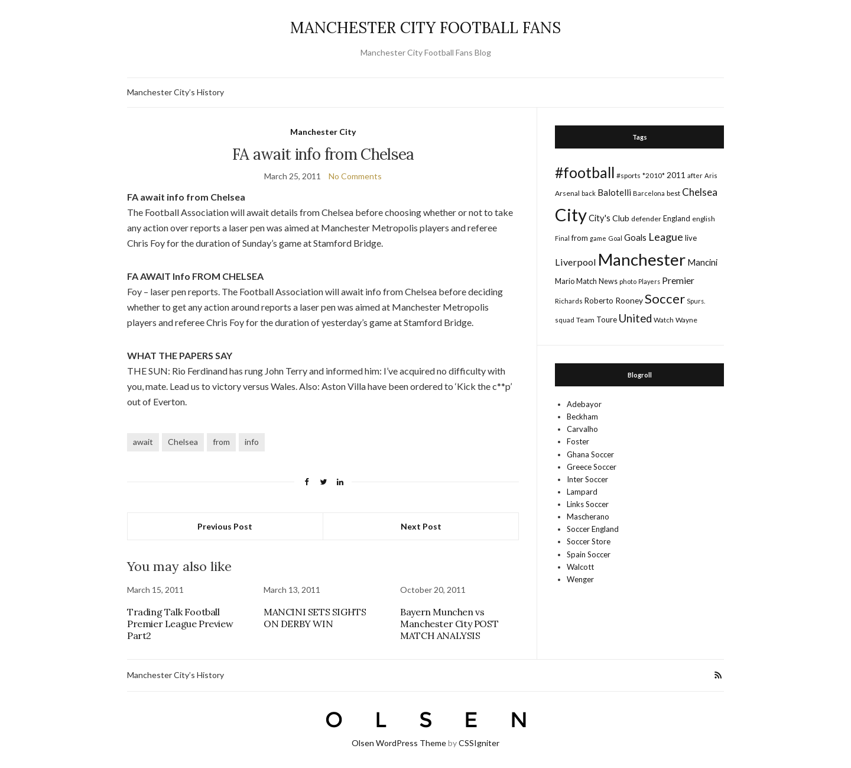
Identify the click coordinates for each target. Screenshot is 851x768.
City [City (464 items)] (571, 214)
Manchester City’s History (175, 92)
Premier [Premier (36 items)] (678, 280)
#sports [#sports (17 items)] (628, 175)
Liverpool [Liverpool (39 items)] (575, 261)
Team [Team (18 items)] (585, 319)
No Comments (355, 176)
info (252, 442)
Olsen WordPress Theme (399, 743)
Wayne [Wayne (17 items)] (686, 319)
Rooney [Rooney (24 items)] (629, 300)
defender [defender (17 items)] (646, 218)
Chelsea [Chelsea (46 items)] (699, 192)
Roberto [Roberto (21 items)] (598, 300)
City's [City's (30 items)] (599, 217)
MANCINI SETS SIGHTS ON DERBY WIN (315, 618)
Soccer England (593, 529)
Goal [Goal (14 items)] (615, 238)
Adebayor (584, 404)
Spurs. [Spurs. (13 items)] (696, 301)
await (143, 442)
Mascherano (588, 516)
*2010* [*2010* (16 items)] (653, 175)
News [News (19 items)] (608, 281)
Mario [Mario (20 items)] (564, 281)
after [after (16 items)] (695, 175)
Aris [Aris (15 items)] (710, 175)
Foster (578, 441)
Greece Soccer (591, 467)
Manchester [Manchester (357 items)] (642, 259)
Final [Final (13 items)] (562, 238)
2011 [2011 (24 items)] (676, 175)
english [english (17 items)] (703, 218)
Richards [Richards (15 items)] (569, 301)
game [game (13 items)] (598, 238)
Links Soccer (588, 504)
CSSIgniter (479, 743)
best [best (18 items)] (673, 193)
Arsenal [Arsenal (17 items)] (567, 193)
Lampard (582, 491)
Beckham (582, 416)
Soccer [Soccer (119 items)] (665, 298)
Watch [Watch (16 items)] (664, 320)
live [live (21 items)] (691, 238)
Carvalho (582, 429)
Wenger (580, 579)
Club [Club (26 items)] (620, 218)
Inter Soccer (587, 479)
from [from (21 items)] (579, 238)
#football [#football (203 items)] (585, 172)
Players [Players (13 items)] (649, 281)
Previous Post (224, 526)
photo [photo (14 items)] (627, 281)
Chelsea (183, 442)
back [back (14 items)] (589, 193)
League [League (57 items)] (665, 236)
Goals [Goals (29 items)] (635, 237)
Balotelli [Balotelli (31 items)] (614, 192)
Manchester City (323, 132)
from (221, 442)
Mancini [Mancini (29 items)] (702, 262)
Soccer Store (588, 541)
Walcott (580, 567)
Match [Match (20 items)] (586, 281)
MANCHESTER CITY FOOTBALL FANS (425, 27)
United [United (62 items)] (635, 318)
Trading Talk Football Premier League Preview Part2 (180, 623)
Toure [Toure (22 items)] (606, 319)
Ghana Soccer (590, 454)
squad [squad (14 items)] (564, 320)
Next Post (421, 526)
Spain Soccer (588, 554)
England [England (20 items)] (676, 218)
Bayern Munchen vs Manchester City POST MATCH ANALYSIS (449, 623)
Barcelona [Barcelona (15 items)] (649, 193)
